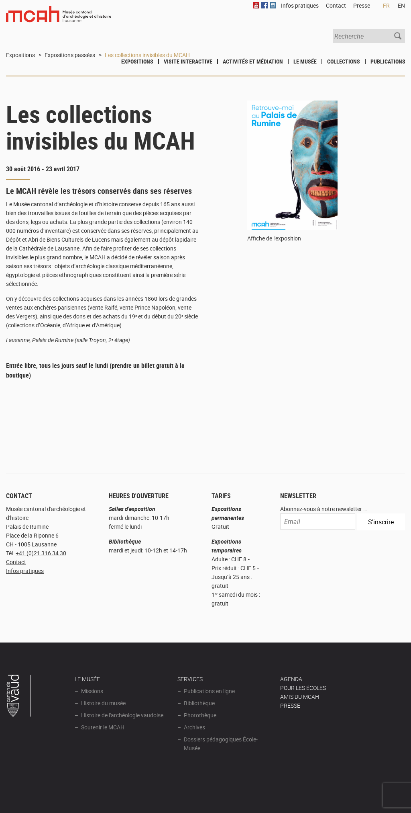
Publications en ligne (209, 691)
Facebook (264, 5)
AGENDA (291, 679)
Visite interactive (188, 61)
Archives (194, 727)
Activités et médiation (253, 61)
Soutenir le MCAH (102, 727)
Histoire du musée (103, 703)
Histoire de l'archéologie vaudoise (122, 715)
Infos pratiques (25, 571)
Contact (16, 562)
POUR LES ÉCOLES (303, 688)
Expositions (137, 61)
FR (386, 5)
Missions (92, 691)
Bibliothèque (199, 703)
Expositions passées (70, 55)
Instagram (273, 5)
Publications (387, 61)
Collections (343, 61)
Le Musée (305, 61)
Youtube (256, 5)
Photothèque (200, 715)
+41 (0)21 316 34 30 (41, 553)
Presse (361, 5)
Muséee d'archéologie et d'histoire (58, 19)
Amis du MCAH (299, 696)
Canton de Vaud (19, 697)
